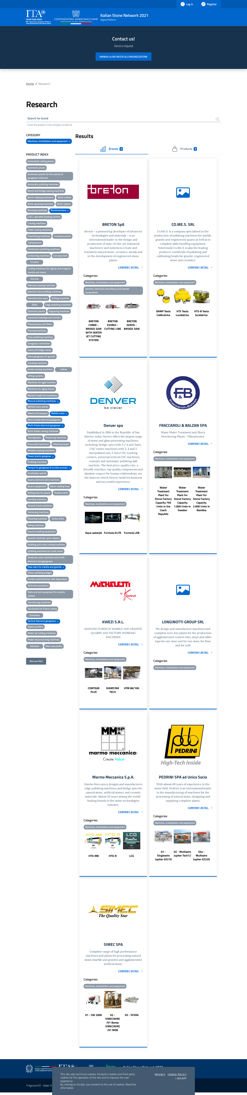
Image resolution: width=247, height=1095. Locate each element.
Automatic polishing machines (43, 185)
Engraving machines (59, 311)
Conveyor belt (60, 256)
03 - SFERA (132, 1017)
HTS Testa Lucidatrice (182, 314)
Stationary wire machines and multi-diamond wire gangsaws (46, 559)
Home (30, 83)
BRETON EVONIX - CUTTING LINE (112, 326)
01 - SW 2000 (93, 1017)
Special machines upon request (44, 538)
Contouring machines (38, 256)
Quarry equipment (37, 487)
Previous (81, 320)
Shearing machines (37, 519)
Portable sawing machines (41, 451)
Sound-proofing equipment (42, 532)
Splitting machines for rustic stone (45, 551)
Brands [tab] (112, 149)
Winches (34, 646)
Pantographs (34, 438)
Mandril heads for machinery (42, 395)
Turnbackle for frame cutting (42, 609)
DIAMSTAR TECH (112, 692)
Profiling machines (37, 462)
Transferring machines (39, 603)
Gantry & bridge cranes (39, 350)
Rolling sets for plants (39, 493)
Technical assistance (38, 586)
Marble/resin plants (38, 407)
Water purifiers (35, 627)
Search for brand (39, 118)
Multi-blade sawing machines (43, 431)
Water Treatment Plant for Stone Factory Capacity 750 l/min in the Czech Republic (163, 502)
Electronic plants (36, 311)
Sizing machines (36, 525)
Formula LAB (131, 534)
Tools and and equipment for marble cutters (46, 594)
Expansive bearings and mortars (44, 318)
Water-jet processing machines (44, 640)
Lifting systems (36, 376)
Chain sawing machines (40, 230)
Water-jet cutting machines (42, 633)
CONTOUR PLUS (93, 692)
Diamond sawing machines (41, 285)
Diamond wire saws (38, 298)
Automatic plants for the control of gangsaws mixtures (45, 176)
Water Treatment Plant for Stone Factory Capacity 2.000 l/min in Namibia (201, 500)
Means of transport (38, 413)
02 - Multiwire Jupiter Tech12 (182, 856)
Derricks (35, 279)
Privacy (160, 1074)
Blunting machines (37, 210)
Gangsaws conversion (39, 344)
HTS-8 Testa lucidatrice (201, 314)
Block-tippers (64, 204)
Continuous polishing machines (44, 249)
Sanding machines (37, 500)
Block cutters (64, 198)
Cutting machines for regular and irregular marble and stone (49, 271)
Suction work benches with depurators (47, 579)
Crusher (35, 262)
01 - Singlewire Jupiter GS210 (163, 858)
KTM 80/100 (131, 690)
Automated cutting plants (41, 161)
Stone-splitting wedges (40, 573)
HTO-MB (94, 858)
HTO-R (113, 858)
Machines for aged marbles (42, 383)
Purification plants (37, 473)
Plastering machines (55, 438)
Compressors (35, 243)
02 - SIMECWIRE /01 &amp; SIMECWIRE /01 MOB (112, 1025)
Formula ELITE (112, 534)
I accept (181, 1078)
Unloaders (34, 615)
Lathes (63, 370)
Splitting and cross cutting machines (46, 545)
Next (145, 320)
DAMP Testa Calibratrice (163, 314)
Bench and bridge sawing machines (46, 191)
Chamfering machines (39, 236)
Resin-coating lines (60, 487)
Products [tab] (184, 149)
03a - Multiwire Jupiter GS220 (201, 858)
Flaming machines (37, 331)
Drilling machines (60, 298)
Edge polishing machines (58, 305)
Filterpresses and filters (40, 324)
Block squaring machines (40, 204)
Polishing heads (61, 444)
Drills (34, 305)
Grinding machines (37, 363)
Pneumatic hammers (38, 444)
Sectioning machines (38, 512)
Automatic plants (36, 168)
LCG (131, 858)
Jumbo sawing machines (40, 370)
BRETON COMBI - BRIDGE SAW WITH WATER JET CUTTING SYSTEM (94, 331)
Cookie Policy (177, 1074)
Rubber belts (61, 493)
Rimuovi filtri (36, 661)
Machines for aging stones (41, 389)
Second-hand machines (40, 506)
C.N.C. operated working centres (44, 217)
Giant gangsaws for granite (41, 357)
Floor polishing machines (40, 337)
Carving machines (37, 223)
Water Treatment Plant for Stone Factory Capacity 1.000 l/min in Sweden (182, 500)
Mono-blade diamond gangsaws (44, 420)
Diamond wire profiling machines (44, 292)
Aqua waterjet (93, 534)
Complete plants (62, 236)
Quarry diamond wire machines (44, 480)
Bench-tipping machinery (41, 198)
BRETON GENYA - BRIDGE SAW (132, 326)
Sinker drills (58, 519)
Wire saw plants (53, 646)
